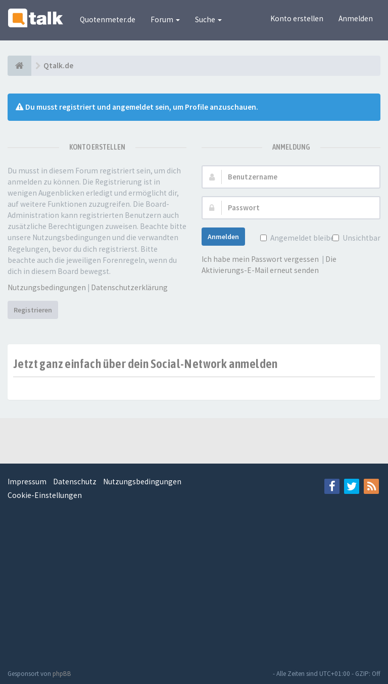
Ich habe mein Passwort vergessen (260, 259)
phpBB (62, 673)
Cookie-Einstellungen (45, 495)
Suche (208, 19)
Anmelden (355, 18)
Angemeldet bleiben (303, 238)
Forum (165, 19)
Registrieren (33, 309)
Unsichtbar (360, 238)
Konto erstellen (296, 18)
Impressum (27, 481)
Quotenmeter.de (107, 19)
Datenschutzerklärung (129, 287)
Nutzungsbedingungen (47, 287)
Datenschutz (74, 481)
